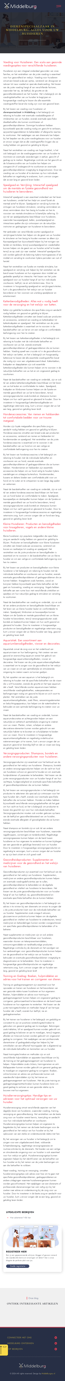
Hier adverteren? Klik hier (20, 1217)
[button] (56, 1337)
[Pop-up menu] (58, 6)
